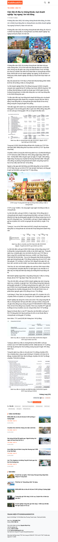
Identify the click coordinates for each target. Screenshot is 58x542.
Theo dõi (29, 402)
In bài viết (48, 397)
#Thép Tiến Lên (26, 408)
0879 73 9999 (14, 528)
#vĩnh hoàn (47, 406)
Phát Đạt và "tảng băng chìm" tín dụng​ (26, 482)
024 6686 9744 (16, 520)
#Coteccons (17, 406)
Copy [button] (42, 397)
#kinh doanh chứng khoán (28, 406)
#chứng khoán (39, 406)
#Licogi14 (19, 408)
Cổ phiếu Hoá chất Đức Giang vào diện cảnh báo (21, 428)
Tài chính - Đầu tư (14, 8)
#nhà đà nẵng (12, 408)
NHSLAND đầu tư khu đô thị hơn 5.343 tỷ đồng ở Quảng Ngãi (32, 489)
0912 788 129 (14, 522)
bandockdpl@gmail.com (17, 530)
